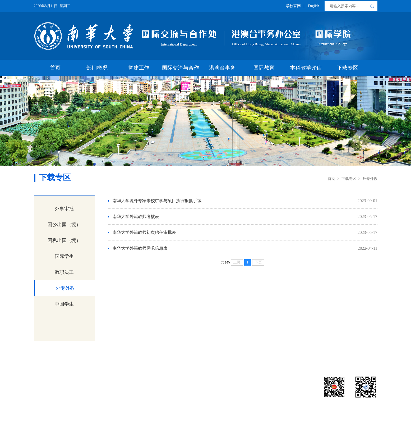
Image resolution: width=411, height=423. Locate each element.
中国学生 (64, 304)
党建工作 (138, 68)
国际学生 (64, 256)
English (313, 6)
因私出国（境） (64, 240)
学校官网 (293, 6)
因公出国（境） (64, 224)
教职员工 (64, 272)
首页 (55, 68)
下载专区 (347, 68)
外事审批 (64, 208)
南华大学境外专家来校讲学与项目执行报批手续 (157, 200)
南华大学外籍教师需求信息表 (140, 248)
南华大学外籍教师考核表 (136, 216)
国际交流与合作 (180, 68)
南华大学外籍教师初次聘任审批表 (144, 232)
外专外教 (370, 179)
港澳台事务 (222, 68)
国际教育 (264, 68)
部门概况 (97, 68)
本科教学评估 (306, 68)
